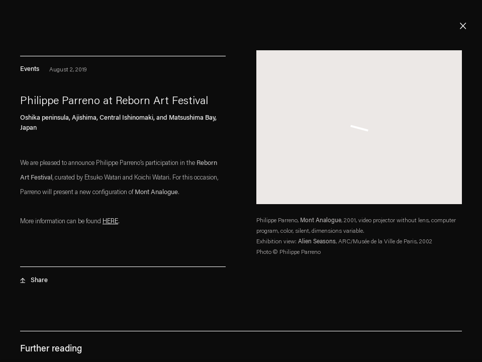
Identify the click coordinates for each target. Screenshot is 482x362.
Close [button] (463, 26)
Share (39, 283)
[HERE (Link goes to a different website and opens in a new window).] (110, 224)
